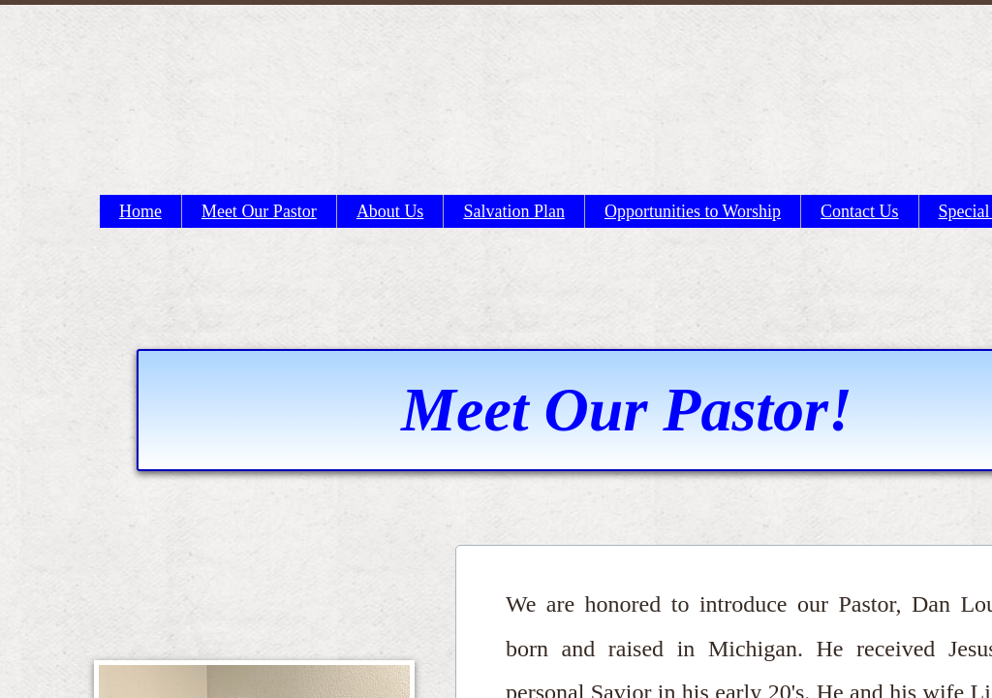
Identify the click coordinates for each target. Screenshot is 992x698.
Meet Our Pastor (259, 211)
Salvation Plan (514, 211)
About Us (390, 211)
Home (140, 211)
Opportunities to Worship (692, 211)
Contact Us (860, 211)
